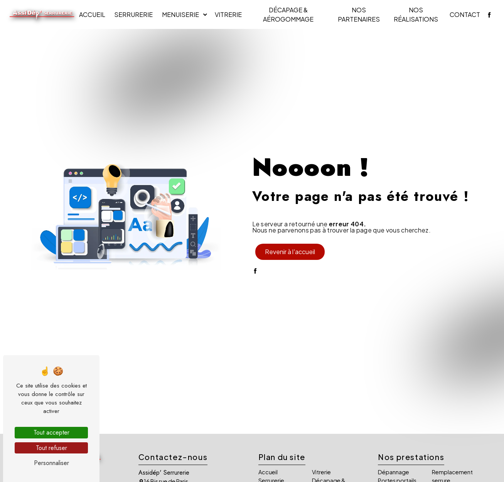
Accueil (92, 14)
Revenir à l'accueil (290, 252)
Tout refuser (51, 447)
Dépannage (393, 472)
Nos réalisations (416, 14)
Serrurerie (133, 14)
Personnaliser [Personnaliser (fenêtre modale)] (51, 462)
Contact (465, 14)
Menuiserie (180, 14)
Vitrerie (228, 14)
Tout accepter (51, 432)
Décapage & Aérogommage (288, 14)
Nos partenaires (359, 14)
